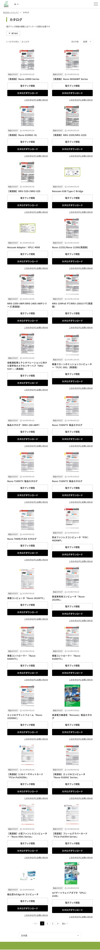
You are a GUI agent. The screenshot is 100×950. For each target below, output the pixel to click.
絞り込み (13, 33)
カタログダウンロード (27, 93)
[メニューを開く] (96, 4)
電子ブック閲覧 (27, 85)
